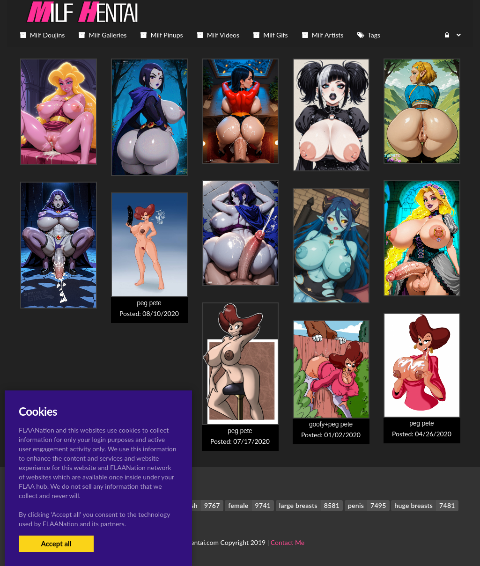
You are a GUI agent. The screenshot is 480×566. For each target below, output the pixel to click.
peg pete (149, 303)
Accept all (56, 543)
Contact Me (287, 542)
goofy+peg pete (331, 424)
